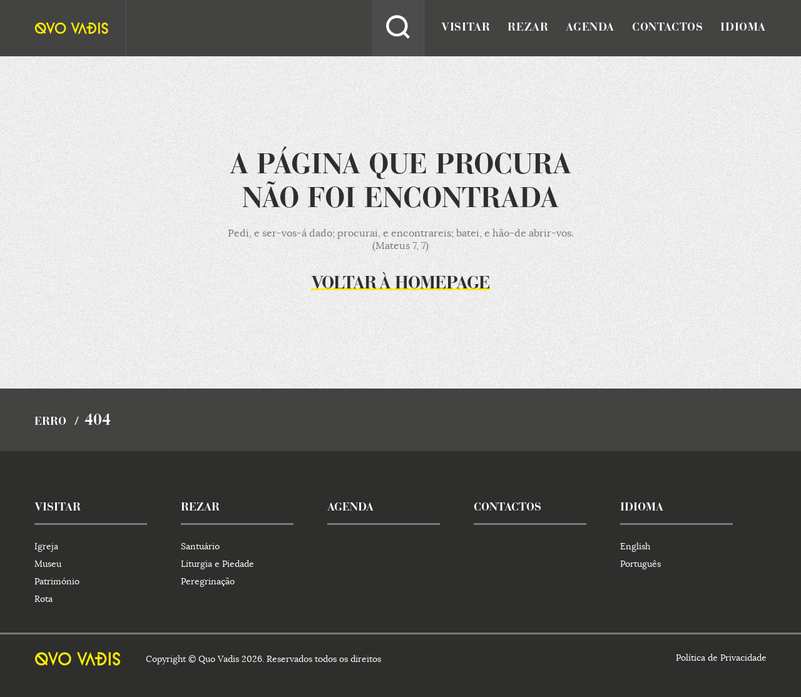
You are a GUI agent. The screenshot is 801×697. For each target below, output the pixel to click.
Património (56, 581)
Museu (47, 563)
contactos (667, 28)
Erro (50, 422)
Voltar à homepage (400, 284)
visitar (465, 28)
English (635, 546)
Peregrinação (208, 581)
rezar (528, 28)
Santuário (200, 546)
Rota (43, 598)
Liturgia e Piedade (217, 563)
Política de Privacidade (721, 657)
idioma (743, 28)
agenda (590, 28)
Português (640, 563)
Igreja (46, 546)
